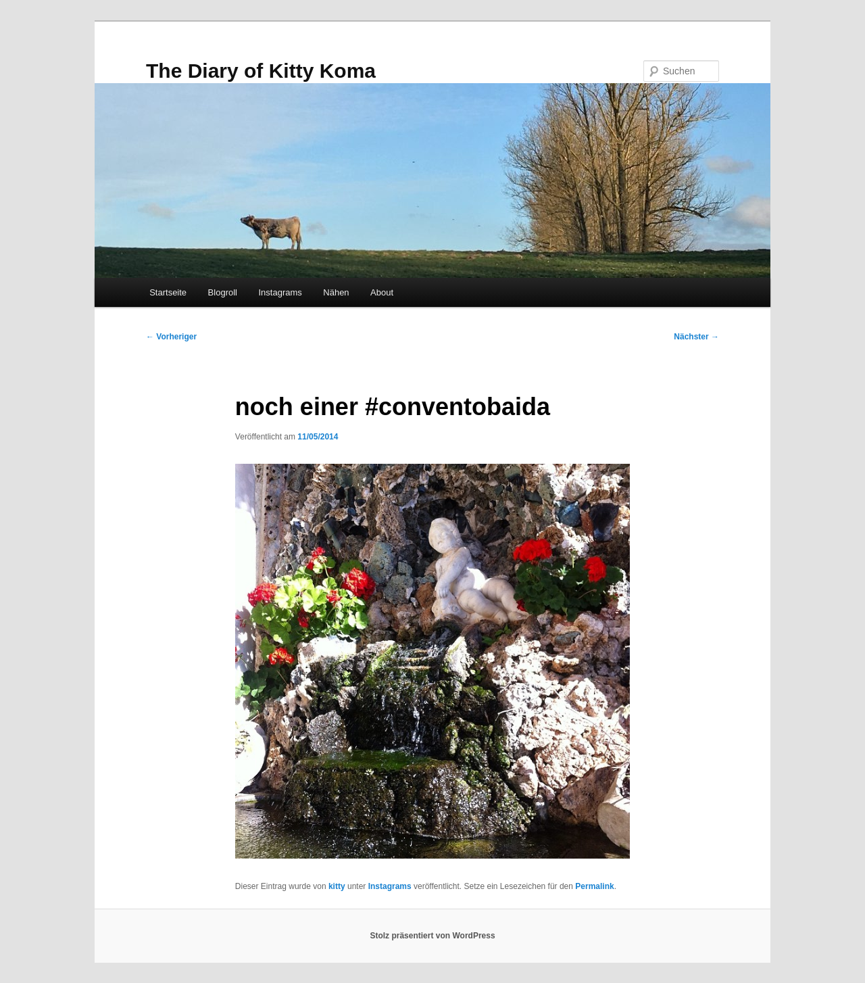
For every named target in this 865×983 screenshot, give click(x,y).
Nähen (336, 292)
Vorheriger (171, 336)
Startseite (168, 292)
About (381, 292)
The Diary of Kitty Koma (261, 70)
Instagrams (279, 292)
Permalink (594, 886)
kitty (336, 886)
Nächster (696, 336)
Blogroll (222, 292)
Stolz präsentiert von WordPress (432, 935)
